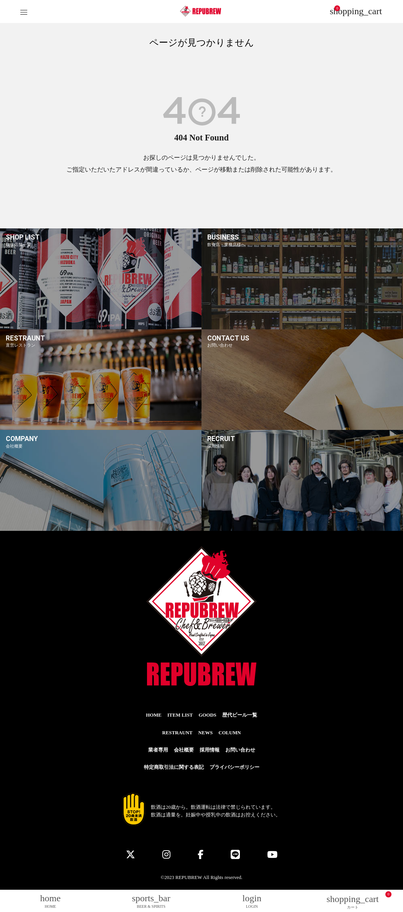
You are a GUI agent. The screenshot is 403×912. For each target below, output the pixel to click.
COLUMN (229, 732)
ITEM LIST (180, 715)
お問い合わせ (240, 750)
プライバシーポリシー (234, 767)
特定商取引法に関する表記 (174, 767)
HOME (154, 715)
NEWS (205, 732)
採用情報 (210, 750)
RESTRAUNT (177, 732)
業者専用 (158, 750)
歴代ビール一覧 (239, 715)
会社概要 (184, 750)
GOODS (207, 715)
